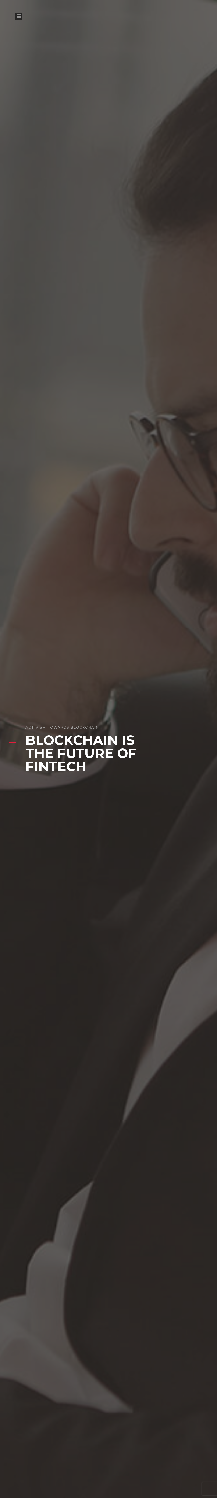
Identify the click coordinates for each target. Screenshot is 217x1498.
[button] (100, 1489)
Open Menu (18, 16)
